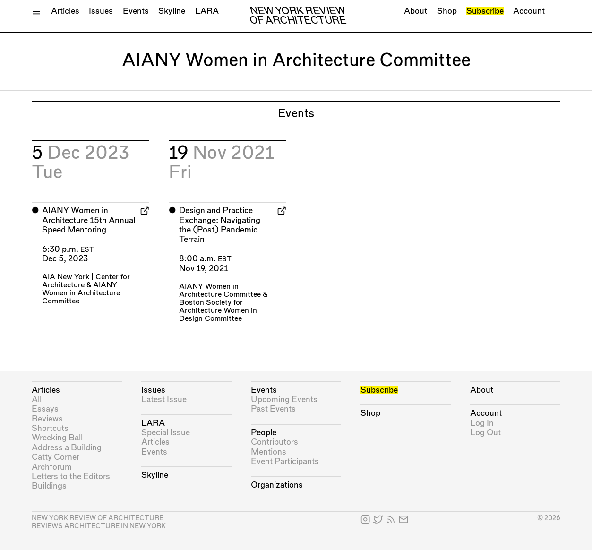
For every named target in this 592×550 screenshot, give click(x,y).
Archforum (52, 467)
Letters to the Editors (71, 477)
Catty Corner (55, 457)
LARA (207, 11)
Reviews (47, 419)
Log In (482, 423)
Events (136, 11)
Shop (447, 11)
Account (529, 11)
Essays (45, 409)
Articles (65, 11)
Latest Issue (164, 399)
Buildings (49, 486)
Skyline (171, 11)
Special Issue (165, 433)
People (263, 433)
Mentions (268, 452)
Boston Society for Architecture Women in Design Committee (218, 310)
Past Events (273, 409)
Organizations (277, 485)
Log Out (485, 433)
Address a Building (67, 448)
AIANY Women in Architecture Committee (81, 293)
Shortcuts (50, 428)
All (37, 399)
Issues (101, 11)
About (415, 11)
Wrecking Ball (57, 438)
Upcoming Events (284, 399)
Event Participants (285, 461)
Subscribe (485, 11)
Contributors (274, 442)
